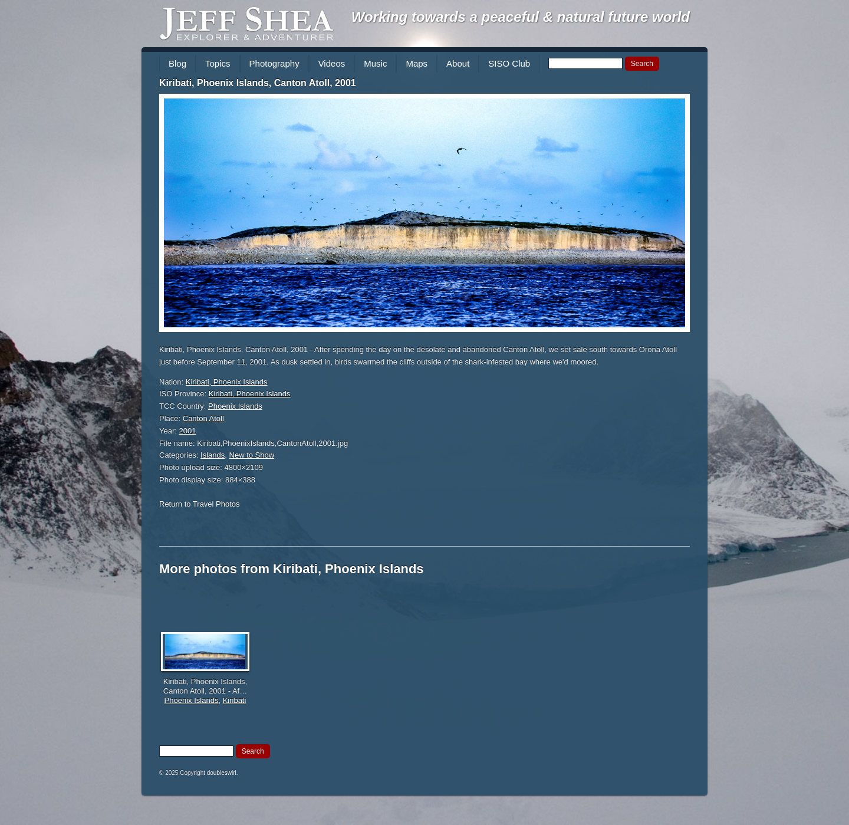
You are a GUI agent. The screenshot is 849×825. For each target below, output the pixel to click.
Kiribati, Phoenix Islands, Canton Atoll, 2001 (257, 83)
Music (375, 63)
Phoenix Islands (235, 406)
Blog (177, 63)
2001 (187, 430)
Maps (416, 63)
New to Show (252, 455)
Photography (274, 63)
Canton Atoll (203, 418)
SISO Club (509, 63)
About (457, 63)
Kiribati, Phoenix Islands (227, 381)
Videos (331, 63)
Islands (212, 455)
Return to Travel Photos (199, 503)
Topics (218, 63)
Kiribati (234, 700)
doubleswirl (221, 773)
